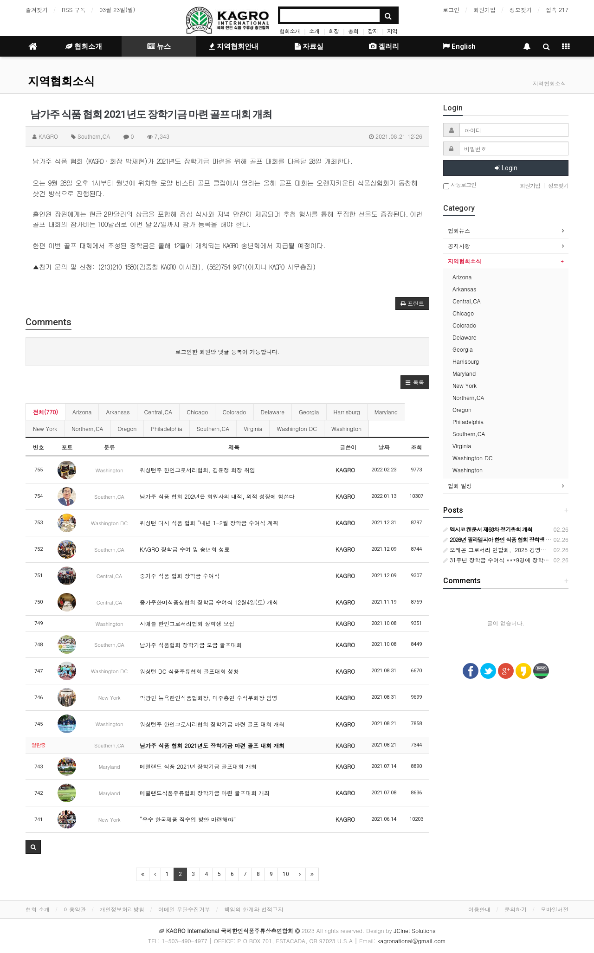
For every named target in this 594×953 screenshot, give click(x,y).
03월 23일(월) (117, 9)
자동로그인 (459, 185)
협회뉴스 (459, 230)
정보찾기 (521, 9)
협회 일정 (460, 485)
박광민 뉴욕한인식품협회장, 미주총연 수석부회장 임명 (209, 698)
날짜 (383, 447)
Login (506, 168)
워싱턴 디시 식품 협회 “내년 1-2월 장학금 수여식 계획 (209, 523)
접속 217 (557, 9)
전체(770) (45, 412)
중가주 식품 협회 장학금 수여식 (180, 576)
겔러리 (384, 46)
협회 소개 (38, 909)
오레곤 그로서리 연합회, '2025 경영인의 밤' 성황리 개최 (518, 550)
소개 (314, 31)
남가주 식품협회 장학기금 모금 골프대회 (191, 645)
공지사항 (459, 246)
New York (45, 428)
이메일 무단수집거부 (184, 909)
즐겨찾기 (37, 9)
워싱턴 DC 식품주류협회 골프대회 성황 (189, 671)
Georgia (309, 412)
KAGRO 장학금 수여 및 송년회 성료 (185, 549)
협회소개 (289, 31)
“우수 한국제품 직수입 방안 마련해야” (188, 819)
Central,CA (158, 412)
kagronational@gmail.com (411, 941)
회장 (334, 31)
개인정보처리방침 (122, 909)
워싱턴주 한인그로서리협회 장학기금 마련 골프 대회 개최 (212, 724)
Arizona (81, 412)
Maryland (386, 412)
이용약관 (75, 909)
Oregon (127, 428)
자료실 (309, 46)
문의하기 (515, 909)
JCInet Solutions (415, 930)
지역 (392, 31)
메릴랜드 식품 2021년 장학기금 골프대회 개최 (198, 766)
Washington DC (296, 428)
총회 (353, 31)
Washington (346, 428)
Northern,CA (87, 428)
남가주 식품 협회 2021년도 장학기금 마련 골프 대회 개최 (212, 745)
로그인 (451, 9)
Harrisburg (347, 412)
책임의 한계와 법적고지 (254, 909)
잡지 (373, 31)
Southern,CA (213, 428)
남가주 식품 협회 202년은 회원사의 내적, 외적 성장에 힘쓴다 (217, 496)
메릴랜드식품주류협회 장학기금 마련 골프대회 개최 (205, 793)
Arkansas (117, 412)
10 (286, 874)
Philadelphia (166, 428)
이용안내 (479, 909)
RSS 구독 (73, 9)
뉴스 (159, 46)
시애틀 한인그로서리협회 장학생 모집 (187, 623)
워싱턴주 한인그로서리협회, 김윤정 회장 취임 (197, 470)
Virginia (253, 428)
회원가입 (484, 9)
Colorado (234, 412)
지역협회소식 (61, 81)
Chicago (197, 412)
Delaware (272, 412)
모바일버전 (554, 909)
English (459, 46)
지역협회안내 (233, 46)
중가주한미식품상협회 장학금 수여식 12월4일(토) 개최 (209, 602)
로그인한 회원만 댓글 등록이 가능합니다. (227, 351)
